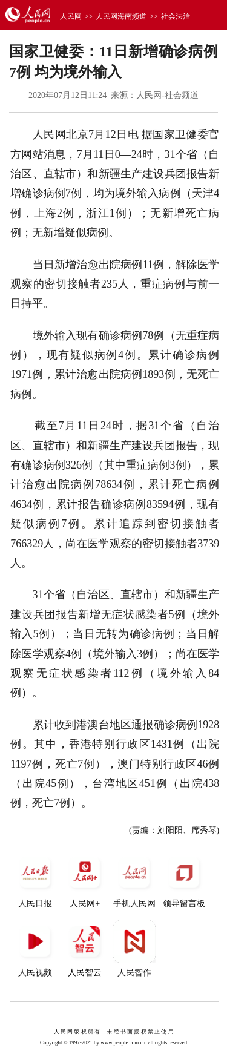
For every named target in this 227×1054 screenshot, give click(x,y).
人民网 (71, 16)
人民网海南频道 (121, 16)
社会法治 (175, 16)
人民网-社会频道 (167, 95)
